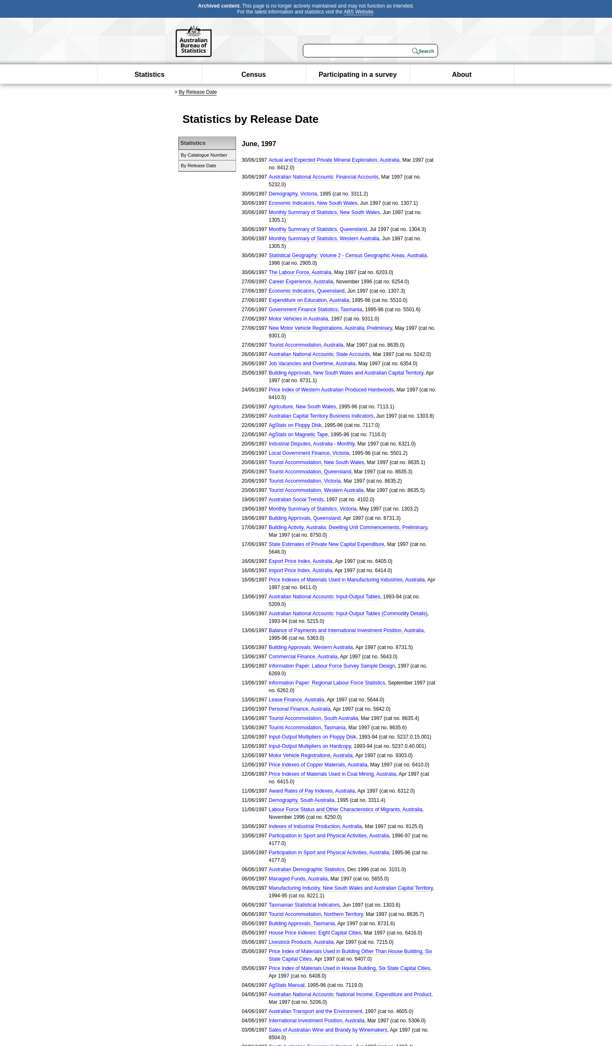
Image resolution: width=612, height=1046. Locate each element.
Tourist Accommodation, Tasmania (307, 728)
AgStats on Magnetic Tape (298, 434)
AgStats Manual (287, 985)
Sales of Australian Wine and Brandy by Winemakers (328, 1030)
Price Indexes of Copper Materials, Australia (318, 765)
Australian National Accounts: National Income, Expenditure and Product (350, 994)
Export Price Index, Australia (300, 561)
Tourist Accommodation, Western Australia (316, 490)
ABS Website (358, 12)
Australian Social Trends (296, 500)
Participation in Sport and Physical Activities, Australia (329, 836)
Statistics (149, 74)
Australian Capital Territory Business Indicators (321, 416)
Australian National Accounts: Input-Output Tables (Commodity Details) (348, 614)
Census (254, 74)
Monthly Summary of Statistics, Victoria (312, 509)
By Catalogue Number (204, 155)
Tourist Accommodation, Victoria (305, 481)
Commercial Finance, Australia (303, 657)
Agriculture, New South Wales (302, 407)
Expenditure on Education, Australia (309, 300)
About (461, 74)
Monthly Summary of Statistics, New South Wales (324, 212)
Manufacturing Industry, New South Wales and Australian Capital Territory (350, 888)
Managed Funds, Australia (298, 879)
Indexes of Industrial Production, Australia (315, 826)
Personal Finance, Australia (299, 709)
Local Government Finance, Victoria (309, 453)
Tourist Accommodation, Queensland (310, 472)
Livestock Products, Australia (301, 942)
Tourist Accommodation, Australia (306, 345)
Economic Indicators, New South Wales (313, 203)
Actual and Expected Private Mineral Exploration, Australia (334, 160)
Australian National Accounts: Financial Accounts (323, 177)
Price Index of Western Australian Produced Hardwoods (331, 390)
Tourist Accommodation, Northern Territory (316, 914)
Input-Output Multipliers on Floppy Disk (312, 737)
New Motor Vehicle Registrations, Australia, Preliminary (330, 328)
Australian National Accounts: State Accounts (319, 354)
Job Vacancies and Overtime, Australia (312, 364)
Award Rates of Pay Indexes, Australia (312, 791)
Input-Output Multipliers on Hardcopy (310, 746)
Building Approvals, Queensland (304, 518)
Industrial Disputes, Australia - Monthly (311, 444)
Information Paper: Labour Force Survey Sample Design (332, 666)
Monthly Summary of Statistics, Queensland (318, 229)
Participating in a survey (357, 74)
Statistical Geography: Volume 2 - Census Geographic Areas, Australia (348, 255)
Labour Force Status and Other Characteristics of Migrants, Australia (345, 809)
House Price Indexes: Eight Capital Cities (315, 933)
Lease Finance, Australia (296, 700)
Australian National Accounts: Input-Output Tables (324, 597)
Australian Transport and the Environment (315, 1011)
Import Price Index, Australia (300, 570)
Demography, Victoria (293, 194)
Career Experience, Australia (301, 282)
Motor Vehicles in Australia (298, 319)
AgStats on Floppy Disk (295, 425)
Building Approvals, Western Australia (311, 647)
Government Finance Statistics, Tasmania (315, 309)
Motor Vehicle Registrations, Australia (311, 755)
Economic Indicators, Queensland (306, 291)
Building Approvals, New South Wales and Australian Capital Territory (346, 373)
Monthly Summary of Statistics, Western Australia (324, 239)
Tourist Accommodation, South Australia (313, 718)
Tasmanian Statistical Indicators (304, 905)
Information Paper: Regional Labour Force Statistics (327, 683)
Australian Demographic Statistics (306, 869)
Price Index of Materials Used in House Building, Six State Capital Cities (349, 968)
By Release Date (198, 92)
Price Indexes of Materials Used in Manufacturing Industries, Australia (347, 580)
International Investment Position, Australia (316, 1021)
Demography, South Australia (301, 800)
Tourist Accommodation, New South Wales (316, 462)
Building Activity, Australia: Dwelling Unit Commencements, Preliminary (348, 527)
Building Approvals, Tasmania (302, 923)
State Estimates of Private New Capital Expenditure (326, 544)
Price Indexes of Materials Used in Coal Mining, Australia (332, 774)
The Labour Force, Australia (300, 272)
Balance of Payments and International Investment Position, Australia (346, 630)
